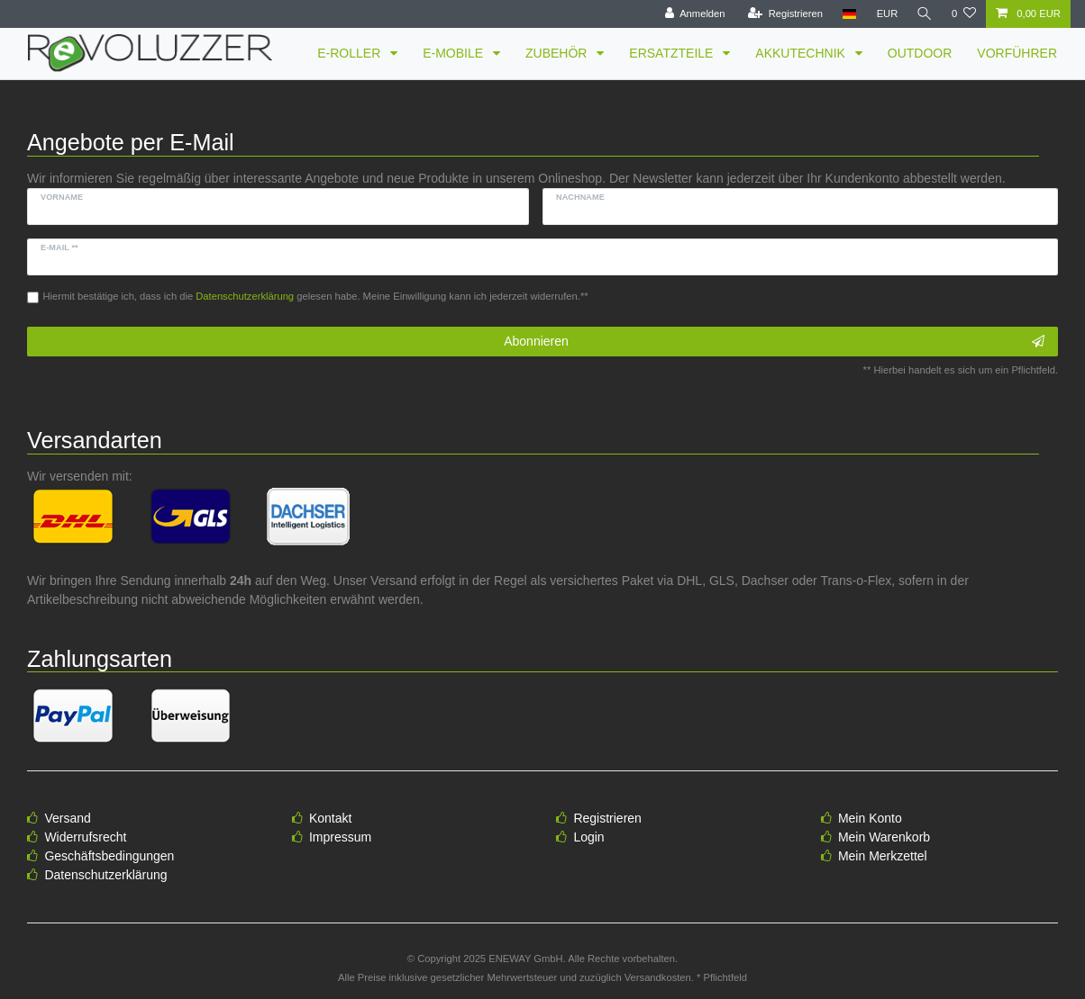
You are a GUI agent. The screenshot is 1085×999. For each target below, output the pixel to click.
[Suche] (924, 14)
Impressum (340, 837)
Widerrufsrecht (85, 837)
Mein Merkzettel (882, 856)
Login (588, 837)
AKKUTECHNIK (801, 53)
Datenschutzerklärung (105, 875)
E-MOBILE (455, 53)
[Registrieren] (782, 14)
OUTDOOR (920, 53)
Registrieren (607, 818)
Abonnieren (774, 342)
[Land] (846, 14)
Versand (67, 818)
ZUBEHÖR (557, 53)
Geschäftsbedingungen (109, 856)
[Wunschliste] (964, 14)
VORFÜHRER (1017, 53)
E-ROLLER (350, 53)
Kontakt (330, 818)
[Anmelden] (692, 14)
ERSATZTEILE (672, 53)
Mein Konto (870, 818)
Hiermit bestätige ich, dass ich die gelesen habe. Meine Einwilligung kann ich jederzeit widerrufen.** (315, 296)
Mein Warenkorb (884, 837)
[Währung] (885, 14)
